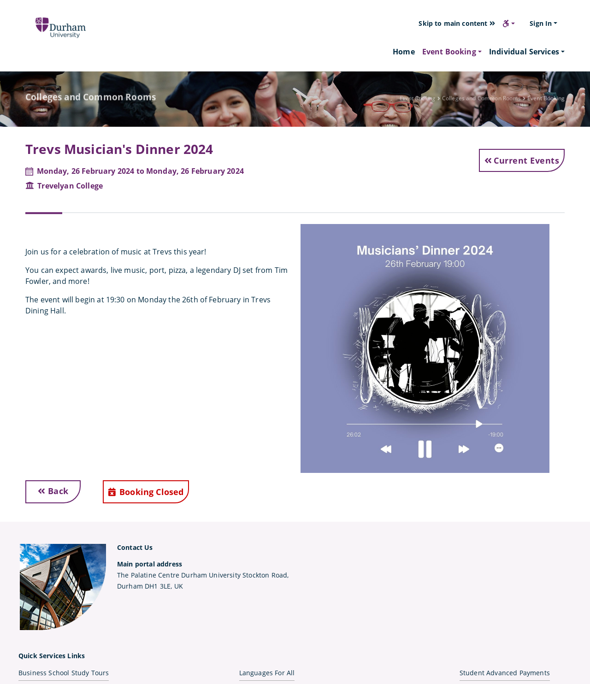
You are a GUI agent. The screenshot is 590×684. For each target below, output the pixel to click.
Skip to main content (457, 23)
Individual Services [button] (524, 52)
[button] (508, 23)
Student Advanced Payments (505, 672)
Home (404, 51)
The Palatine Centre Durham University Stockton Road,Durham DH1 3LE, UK (203, 575)
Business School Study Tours (63, 672)
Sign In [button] (541, 23)
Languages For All (267, 672)
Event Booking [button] (449, 52)
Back (53, 490)
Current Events (522, 160)
